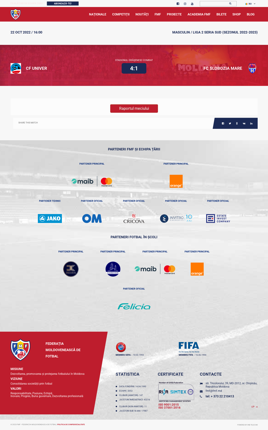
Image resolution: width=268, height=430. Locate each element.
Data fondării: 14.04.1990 (133, 386)
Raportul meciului (134, 108)
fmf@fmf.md (214, 390)
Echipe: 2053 (126, 391)
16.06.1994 (200, 355)
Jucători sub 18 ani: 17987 (134, 411)
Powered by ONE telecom (247, 425)
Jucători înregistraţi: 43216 (134, 400)
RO (248, 4)
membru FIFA (186, 355)
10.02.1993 (138, 355)
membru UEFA (123, 355)
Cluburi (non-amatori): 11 (133, 406)
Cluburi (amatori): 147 (131, 395)
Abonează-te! (63, 3)
